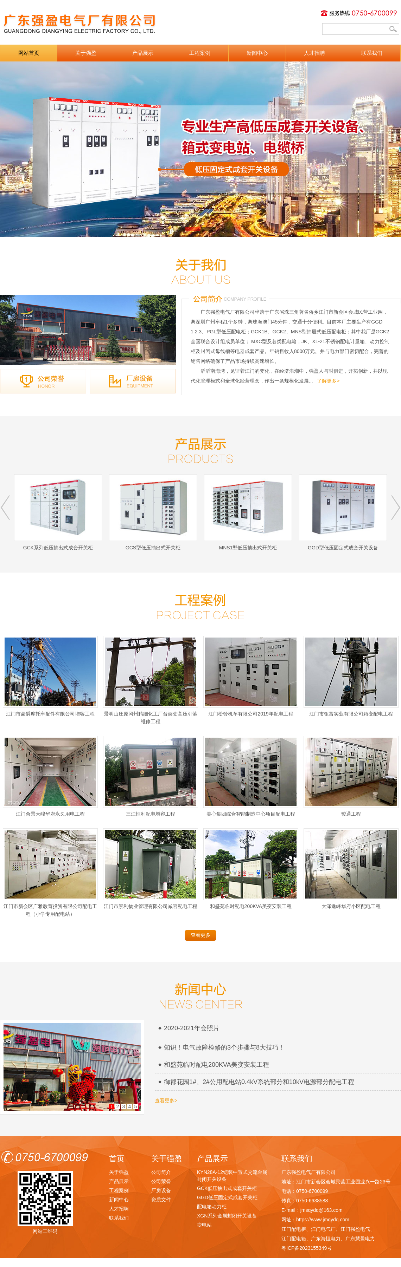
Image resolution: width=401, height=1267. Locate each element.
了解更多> (328, 381)
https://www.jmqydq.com (322, 1219)
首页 (117, 1158)
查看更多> (166, 1100)
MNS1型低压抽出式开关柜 (248, 512)
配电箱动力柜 (212, 1206)
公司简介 (161, 1172)
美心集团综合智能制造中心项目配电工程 (250, 776)
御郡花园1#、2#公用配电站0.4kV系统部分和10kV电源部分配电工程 (259, 1081)
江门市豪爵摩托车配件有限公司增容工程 (50, 676)
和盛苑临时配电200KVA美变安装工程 (250, 868)
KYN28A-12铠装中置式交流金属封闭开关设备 (232, 1175)
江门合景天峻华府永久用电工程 (50, 776)
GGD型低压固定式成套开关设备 (343, 512)
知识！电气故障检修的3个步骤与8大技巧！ (224, 1047)
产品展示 (142, 53)
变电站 (204, 1225)
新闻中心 (257, 53)
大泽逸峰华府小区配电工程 (351, 868)
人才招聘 (314, 53)
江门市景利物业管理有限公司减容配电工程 (150, 868)
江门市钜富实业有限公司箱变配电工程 (351, 676)
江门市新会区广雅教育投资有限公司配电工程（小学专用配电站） (50, 872)
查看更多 (200, 935)
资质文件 (161, 1199)
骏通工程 (351, 776)
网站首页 (28, 53)
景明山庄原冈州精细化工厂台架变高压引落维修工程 (150, 680)
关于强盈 (85, 53)
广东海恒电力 (325, 1238)
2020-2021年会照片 (191, 1028)
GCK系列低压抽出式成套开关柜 (58, 512)
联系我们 (371, 53)
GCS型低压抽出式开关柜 (153, 512)
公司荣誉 (161, 1181)
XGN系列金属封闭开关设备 (227, 1216)
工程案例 (199, 53)
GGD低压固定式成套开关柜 (227, 1197)
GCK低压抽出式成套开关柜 (227, 1188)
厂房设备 (161, 1190)
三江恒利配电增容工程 (150, 776)
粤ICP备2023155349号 (306, 1248)
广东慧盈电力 (360, 1238)
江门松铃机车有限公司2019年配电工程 (250, 676)
